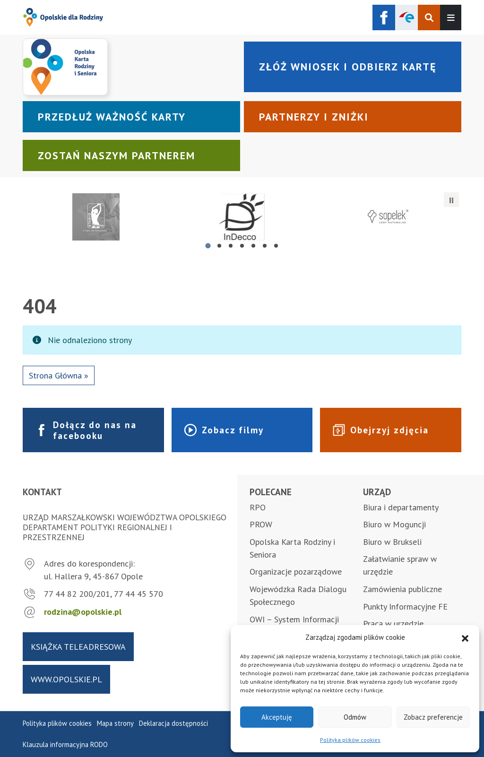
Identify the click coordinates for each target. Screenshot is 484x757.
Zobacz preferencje (433, 717)
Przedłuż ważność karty (112, 116)
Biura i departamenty (401, 507)
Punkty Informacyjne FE (405, 606)
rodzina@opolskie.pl (82, 611)
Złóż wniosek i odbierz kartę (347, 66)
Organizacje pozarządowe (296, 571)
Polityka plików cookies (350, 739)
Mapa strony (115, 723)
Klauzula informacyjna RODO (65, 744)
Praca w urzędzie (393, 623)
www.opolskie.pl (66, 679)
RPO (258, 507)
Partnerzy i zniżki (314, 116)
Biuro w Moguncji (394, 524)
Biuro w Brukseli (392, 541)
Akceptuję (276, 717)
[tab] (207, 245)
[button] (465, 637)
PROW (261, 524)
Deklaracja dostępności (173, 723)
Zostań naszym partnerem (116, 155)
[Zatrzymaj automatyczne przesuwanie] (451, 199)
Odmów (355, 717)
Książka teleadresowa (78, 646)
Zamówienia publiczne (402, 589)
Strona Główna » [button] (58, 375)
